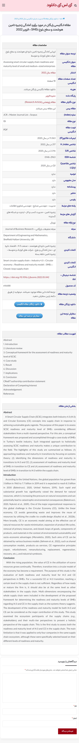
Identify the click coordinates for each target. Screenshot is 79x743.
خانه (62, 19)
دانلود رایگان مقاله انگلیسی (29, 304)
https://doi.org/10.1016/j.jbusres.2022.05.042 (26, 277)
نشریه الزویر (51, 96)
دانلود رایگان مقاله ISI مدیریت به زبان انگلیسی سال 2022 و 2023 (36, 19)
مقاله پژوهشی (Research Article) (40, 102)
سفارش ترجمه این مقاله (29, 316)
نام (75, 706)
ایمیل (74, 718)
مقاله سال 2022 (48, 73)
